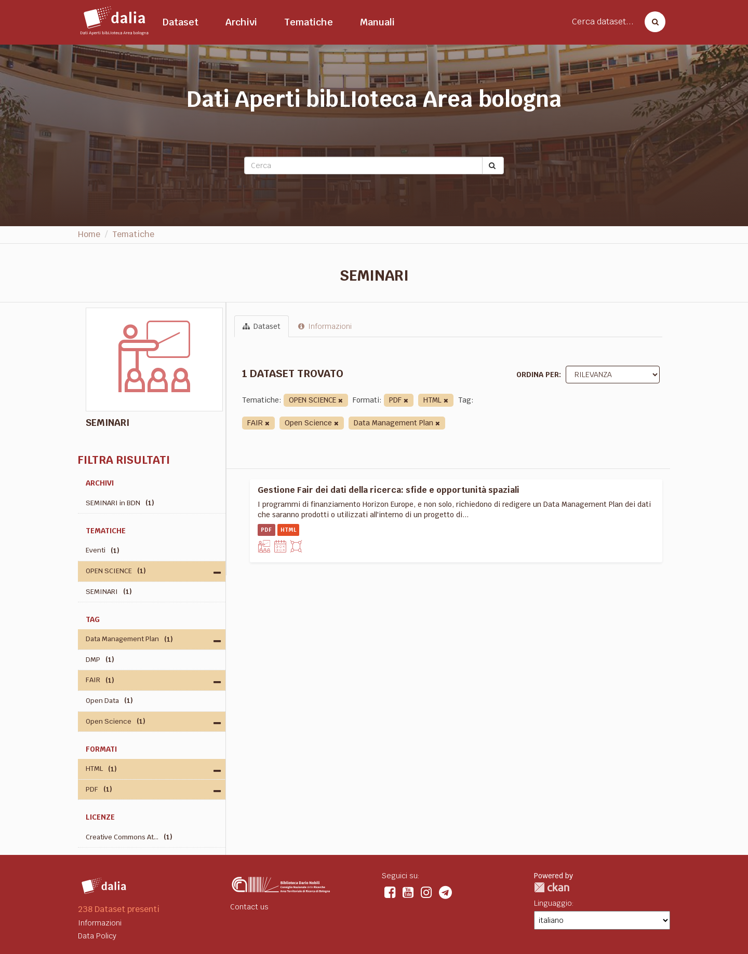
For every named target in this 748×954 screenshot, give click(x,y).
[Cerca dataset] (651, 21)
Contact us (249, 907)
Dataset (180, 22)
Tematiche (308, 22)
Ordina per (537, 374)
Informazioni (325, 326)
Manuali (377, 22)
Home (89, 234)
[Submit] (493, 165)
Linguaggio (553, 903)
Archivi (241, 22)
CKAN (551, 887)
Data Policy (97, 936)
